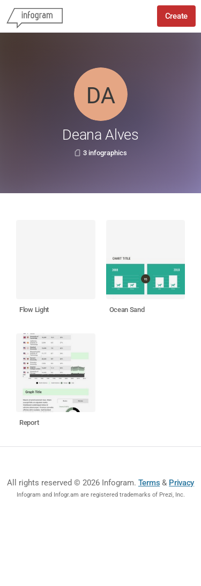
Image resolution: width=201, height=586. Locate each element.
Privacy (181, 483)
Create (176, 16)
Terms (149, 483)
